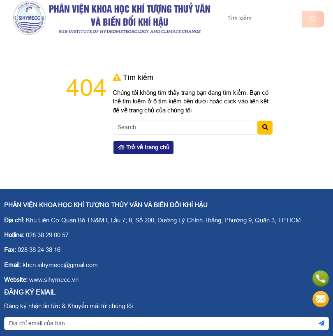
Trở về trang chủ (143, 147)
